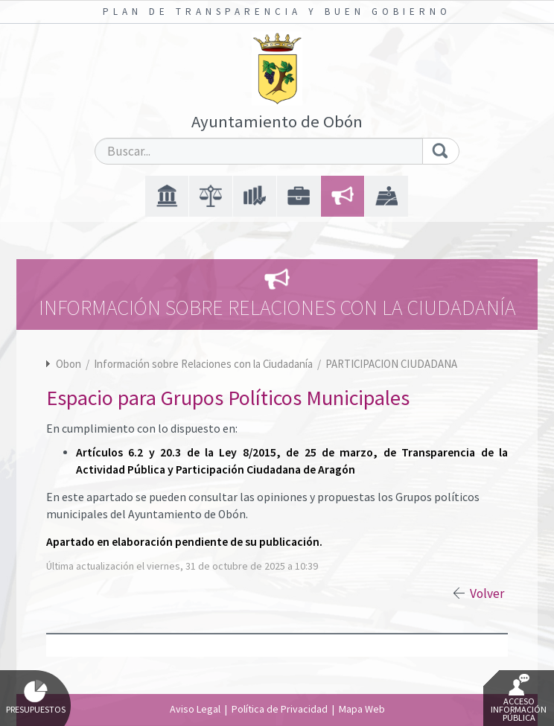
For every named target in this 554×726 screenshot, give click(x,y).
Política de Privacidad (280, 709)
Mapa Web (362, 709)
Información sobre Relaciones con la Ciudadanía (204, 364)
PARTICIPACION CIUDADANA (391, 364)
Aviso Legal (195, 709)
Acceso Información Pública (519, 698)
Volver (487, 593)
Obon (68, 364)
